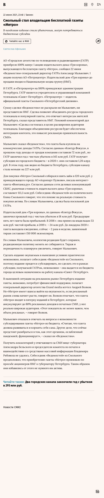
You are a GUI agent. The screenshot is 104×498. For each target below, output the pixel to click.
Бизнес (29, 14)
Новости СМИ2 (12, 407)
